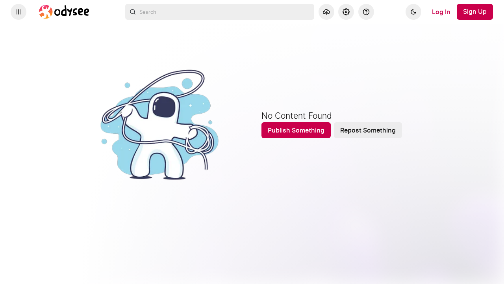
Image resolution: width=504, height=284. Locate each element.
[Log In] (441, 12)
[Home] (64, 12)
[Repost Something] (368, 130)
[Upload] (326, 12)
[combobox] (219, 12)
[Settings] (346, 12)
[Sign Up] (475, 12)
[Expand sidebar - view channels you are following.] (18, 12)
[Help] (366, 12)
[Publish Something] (296, 130)
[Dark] (413, 12)
